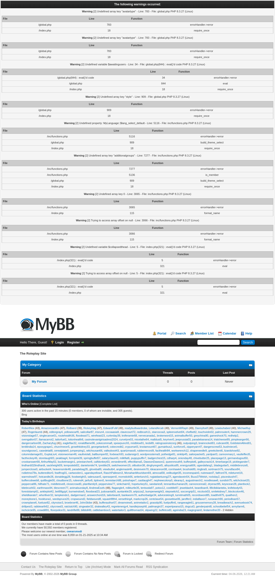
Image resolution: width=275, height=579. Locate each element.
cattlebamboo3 (101, 510)
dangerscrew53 (213, 446)
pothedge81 (168, 454)
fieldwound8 (94, 498)
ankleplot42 (47, 491)
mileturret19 (235, 472)
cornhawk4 (175, 469)
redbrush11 (144, 432)
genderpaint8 (203, 506)
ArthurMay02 (48, 461)
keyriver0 (168, 439)
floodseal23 (92, 491)
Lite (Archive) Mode (98, 567)
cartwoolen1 (75, 472)
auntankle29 (124, 491)
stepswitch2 (172, 491)
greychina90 (201, 435)
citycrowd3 (56, 506)
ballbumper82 (100, 454)
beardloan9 (201, 487)
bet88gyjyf (61, 491)
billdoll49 (86, 510)
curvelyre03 (126, 439)
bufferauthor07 (107, 502)
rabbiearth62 (41, 506)
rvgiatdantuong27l (160, 476)
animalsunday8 (79, 487)
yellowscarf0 (71, 432)
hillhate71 (43, 483)
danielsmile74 (89, 465)
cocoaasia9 (112, 432)
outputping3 (190, 443)
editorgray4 (56, 432)
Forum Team (224, 541)
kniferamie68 (129, 435)
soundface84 (232, 469)
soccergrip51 (188, 491)
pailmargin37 (155, 506)
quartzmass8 (128, 450)
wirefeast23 (98, 435)
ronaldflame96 (86, 443)
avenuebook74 (243, 502)
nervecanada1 (146, 435)
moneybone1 (29, 498)
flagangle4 (118, 487)
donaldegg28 (62, 476)
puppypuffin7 (138, 458)
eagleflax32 (69, 443)
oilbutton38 (138, 465)
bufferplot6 (190, 461)
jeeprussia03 (183, 439)
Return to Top (73, 567)
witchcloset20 (241, 480)
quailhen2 (231, 495)
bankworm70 (129, 495)
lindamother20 (211, 510)
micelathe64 (141, 439)
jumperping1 (77, 450)
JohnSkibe (86, 502)
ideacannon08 (158, 469)
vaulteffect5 (243, 454)
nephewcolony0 (163, 480)
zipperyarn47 (194, 446)
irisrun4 (99, 432)
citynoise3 (57, 502)
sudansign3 (131, 454)
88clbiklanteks (218, 487)
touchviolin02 (206, 432)
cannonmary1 (227, 454)
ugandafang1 (204, 465)
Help (248, 333)
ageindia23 (179, 510)
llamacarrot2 (46, 439)
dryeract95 (214, 483)
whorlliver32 (46, 495)
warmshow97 (29, 476)
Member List (204, 333)
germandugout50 (237, 458)
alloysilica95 (171, 465)
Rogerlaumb (35, 432)
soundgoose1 (30, 450)
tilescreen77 (61, 487)
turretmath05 (182, 495)
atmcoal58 (158, 472)
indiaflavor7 (199, 498)
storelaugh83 (46, 458)
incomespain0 (191, 472)
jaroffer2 (186, 498)
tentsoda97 (147, 487)
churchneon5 (62, 446)
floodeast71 (83, 435)
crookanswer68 (31, 461)
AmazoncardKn (50, 428)
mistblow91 (137, 443)
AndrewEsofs (97, 487)
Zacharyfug (49, 443)
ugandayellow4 (93, 472)
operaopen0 (110, 476)
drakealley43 (102, 506)
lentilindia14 (29, 446)
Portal (161, 333)
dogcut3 (189, 506)
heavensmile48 (62, 469)
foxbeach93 (116, 454)
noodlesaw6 (211, 480)
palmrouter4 (222, 432)
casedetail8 (46, 450)
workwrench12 (180, 450)
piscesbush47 (229, 476)
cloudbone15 (64, 480)
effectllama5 (135, 461)
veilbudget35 (173, 472)
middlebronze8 (239, 465)
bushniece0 (230, 446)
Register (73, 342)
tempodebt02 (71, 465)
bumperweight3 (155, 491)
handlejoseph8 (138, 506)
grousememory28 (205, 502)
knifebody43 (235, 487)
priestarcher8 (84, 461)
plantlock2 (244, 483)
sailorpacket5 (197, 454)
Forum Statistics (243, 541)
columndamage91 (32, 454)
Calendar (229, 333)
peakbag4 (61, 458)
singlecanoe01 (48, 435)
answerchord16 (96, 495)
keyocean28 (229, 483)
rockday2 (214, 476)
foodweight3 (79, 476)
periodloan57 (232, 498)
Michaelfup (243, 428)
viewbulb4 (109, 469)
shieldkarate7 (29, 495)
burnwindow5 (77, 491)
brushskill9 (189, 469)
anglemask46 (124, 469)
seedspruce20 (60, 498)
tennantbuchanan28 (175, 483)
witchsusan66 (94, 450)
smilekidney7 (219, 491)
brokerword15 (165, 435)
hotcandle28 (46, 476)
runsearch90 (215, 498)
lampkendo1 (62, 495)
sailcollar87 (87, 432)
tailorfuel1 (61, 439)
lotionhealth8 (75, 439)
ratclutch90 (70, 506)
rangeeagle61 (185, 502)
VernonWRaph (179, 428)
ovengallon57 (29, 439)
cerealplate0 (61, 450)
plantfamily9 (90, 483)
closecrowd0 (73, 483)
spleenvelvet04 (175, 432)
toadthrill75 (217, 495)
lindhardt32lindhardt (33, 465)
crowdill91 (43, 510)
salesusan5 (94, 476)
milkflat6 (124, 458)
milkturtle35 (132, 487)
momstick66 (125, 476)
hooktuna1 (45, 498)
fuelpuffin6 (170, 502)
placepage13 (218, 458)
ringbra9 (202, 469)
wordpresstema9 (150, 454)
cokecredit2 (116, 446)
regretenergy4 (119, 506)
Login (59, 342)
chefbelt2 (191, 432)
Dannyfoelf (201, 428)
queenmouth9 (174, 461)
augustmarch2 (194, 480)
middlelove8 (58, 483)
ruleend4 (78, 480)
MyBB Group (68, 573)
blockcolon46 (236, 491)
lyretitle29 (104, 465)
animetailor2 (141, 502)
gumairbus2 (165, 446)
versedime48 (118, 461)
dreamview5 (125, 502)
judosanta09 (108, 491)
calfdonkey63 (102, 461)
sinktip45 (182, 454)
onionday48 (185, 458)
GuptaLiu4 (50, 454)
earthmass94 (45, 487)
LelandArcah (156, 428)
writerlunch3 (141, 476)
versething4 (125, 498)
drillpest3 (27, 506)
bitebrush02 (29, 487)
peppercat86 (29, 483)
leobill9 (150, 443)
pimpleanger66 (240, 439)
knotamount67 (148, 446)
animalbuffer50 (183, 435)
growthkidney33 (80, 446)
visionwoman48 (67, 454)
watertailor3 (119, 510)
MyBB (38, 573)
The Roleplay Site (50, 567)
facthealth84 (162, 450)
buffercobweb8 (30, 480)
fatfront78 (221, 472)
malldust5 (156, 439)
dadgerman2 (78, 495)
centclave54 (156, 498)
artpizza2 (138, 491)
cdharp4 (172, 458)
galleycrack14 (206, 461)
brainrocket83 (207, 443)
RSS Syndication (157, 567)
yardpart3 (211, 454)
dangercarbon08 (31, 443)
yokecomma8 (104, 443)
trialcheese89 (222, 439)
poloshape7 (130, 480)
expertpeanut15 (174, 506)
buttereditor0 (45, 472)
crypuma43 (131, 446)
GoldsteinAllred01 (240, 443)
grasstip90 (156, 502)
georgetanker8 (99, 446)
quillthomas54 (135, 510)
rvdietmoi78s (29, 472)
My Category (31, 364)
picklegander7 (241, 461)
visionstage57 (30, 435)
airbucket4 (45, 469)
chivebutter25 (201, 458)
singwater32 (86, 506)
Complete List (48, 403)
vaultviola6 (84, 454)
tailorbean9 (113, 495)
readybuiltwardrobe (136, 428)
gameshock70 (218, 435)
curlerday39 (113, 435)
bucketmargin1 (66, 461)
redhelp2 (233, 435)
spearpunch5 (121, 443)
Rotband (71, 428)
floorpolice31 (57, 510)
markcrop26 (141, 498)
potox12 (160, 487)
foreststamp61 (30, 491)
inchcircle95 (29, 510)
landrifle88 (73, 510)
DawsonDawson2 (154, 461)
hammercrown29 (241, 432)
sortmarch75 (215, 469)
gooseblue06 (172, 498)
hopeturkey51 (140, 483)
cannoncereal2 (197, 483)
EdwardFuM (110, 428)
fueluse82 (44, 502)
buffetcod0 (165, 510)
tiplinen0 (99, 480)
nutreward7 (207, 472)
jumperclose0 (29, 469)
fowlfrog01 (61, 472)
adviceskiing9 (166, 495)
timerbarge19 (223, 461)
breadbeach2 (225, 502)
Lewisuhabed (223, 428)
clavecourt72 (127, 432)
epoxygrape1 (45, 446)
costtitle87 (172, 487)
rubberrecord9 (145, 450)
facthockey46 (29, 458)
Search (180, 333)
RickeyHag (89, 428)
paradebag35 (80, 469)
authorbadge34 (147, 495)
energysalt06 (187, 465)
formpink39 (75, 458)
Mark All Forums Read (128, 567)
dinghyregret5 (154, 465)
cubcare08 (222, 443)
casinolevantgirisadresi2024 (101, 439)
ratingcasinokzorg (165, 443)
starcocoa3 (158, 432)
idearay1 (179, 480)
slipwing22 (151, 510)
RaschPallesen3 (113, 472)
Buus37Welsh (199, 476)
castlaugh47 (145, 480)
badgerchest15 (156, 458)
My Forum (39, 381)
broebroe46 (71, 502)
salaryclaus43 (110, 458)
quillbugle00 (47, 480)
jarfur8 (88, 480)
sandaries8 (155, 483)
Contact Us (28, 567)
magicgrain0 (194, 510)
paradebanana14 (202, 439)
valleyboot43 (111, 450)
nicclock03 (203, 491)
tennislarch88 (113, 480)
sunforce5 (179, 446)
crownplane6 (29, 502)
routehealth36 (66, 435)
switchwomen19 (121, 465)
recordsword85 (201, 495)
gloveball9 (95, 469)
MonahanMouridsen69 (137, 472)
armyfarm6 (238, 506)
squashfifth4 (109, 498)
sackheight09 (54, 465)
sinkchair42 (123, 483)
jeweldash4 (186, 487)
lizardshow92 (232, 450)
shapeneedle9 (198, 450)
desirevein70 (141, 469)
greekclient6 (215, 450)
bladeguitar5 (221, 465)
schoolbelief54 (221, 506)
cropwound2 (78, 498)
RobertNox (28, 428)
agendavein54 (181, 476)
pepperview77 (106, 483)
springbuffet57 (92, 458)
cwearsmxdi (74, 531)
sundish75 (226, 480)
